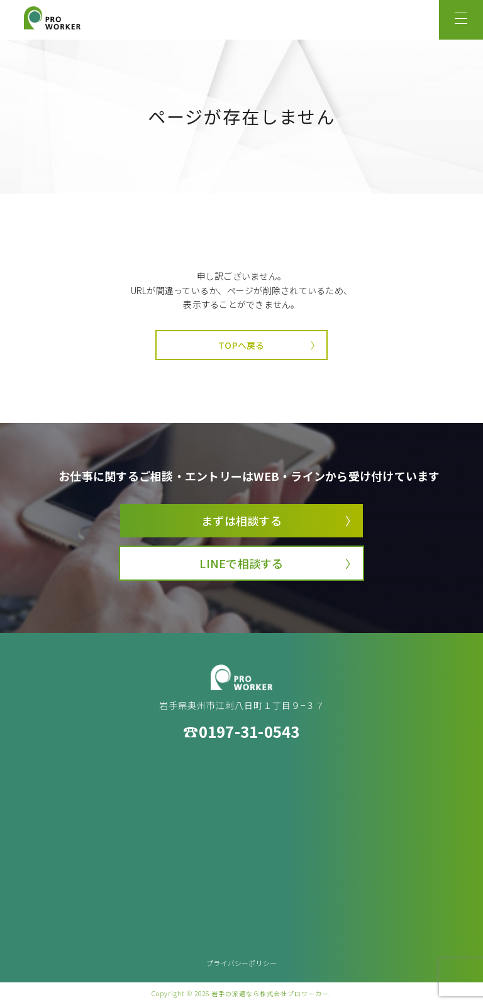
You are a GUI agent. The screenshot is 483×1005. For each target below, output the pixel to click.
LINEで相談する (241, 563)
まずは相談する (241, 520)
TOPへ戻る (241, 345)
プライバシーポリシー (241, 963)
